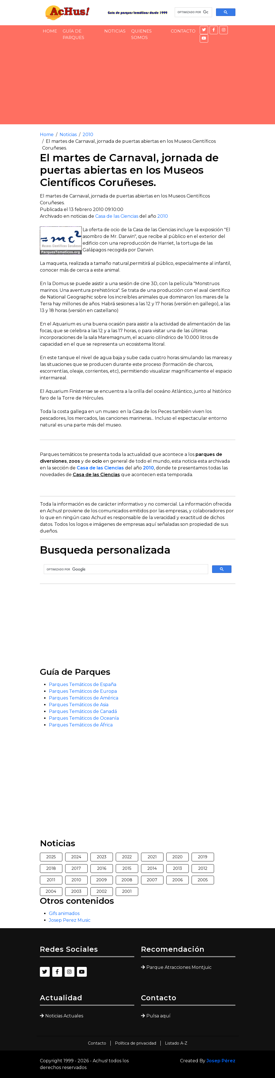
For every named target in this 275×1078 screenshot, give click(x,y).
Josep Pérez (220, 1060)
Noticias (115, 31)
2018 (51, 868)
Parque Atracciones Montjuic (179, 967)
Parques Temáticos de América (83, 698)
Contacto (183, 31)
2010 (88, 134)
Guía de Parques (73, 34)
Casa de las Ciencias (116, 216)
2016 (101, 868)
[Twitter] (204, 30)
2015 (126, 868)
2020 (177, 856)
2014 (152, 868)
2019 (202, 856)
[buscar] (193, 12)
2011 (51, 879)
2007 (152, 879)
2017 (76, 868)
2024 (76, 856)
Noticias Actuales (64, 1016)
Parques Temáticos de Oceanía (84, 718)
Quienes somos (141, 34)
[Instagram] (223, 30)
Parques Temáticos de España (82, 684)
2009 (101, 879)
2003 (76, 891)
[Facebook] (214, 30)
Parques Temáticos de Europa (83, 691)
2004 (51, 891)
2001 (127, 891)
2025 (51, 856)
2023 (101, 856)
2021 (152, 856)
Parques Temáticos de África (81, 725)
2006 (177, 879)
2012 (202, 868)
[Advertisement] (137, 85)
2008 (127, 879)
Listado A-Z (176, 1043)
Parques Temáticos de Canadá (83, 711)
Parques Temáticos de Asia (78, 704)
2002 (102, 891)
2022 (127, 856)
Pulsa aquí (158, 1016)
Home (50, 31)
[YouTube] (204, 38)
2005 (203, 879)
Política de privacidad (135, 1043)
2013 (177, 868)
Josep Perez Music (69, 920)
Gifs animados (64, 913)
